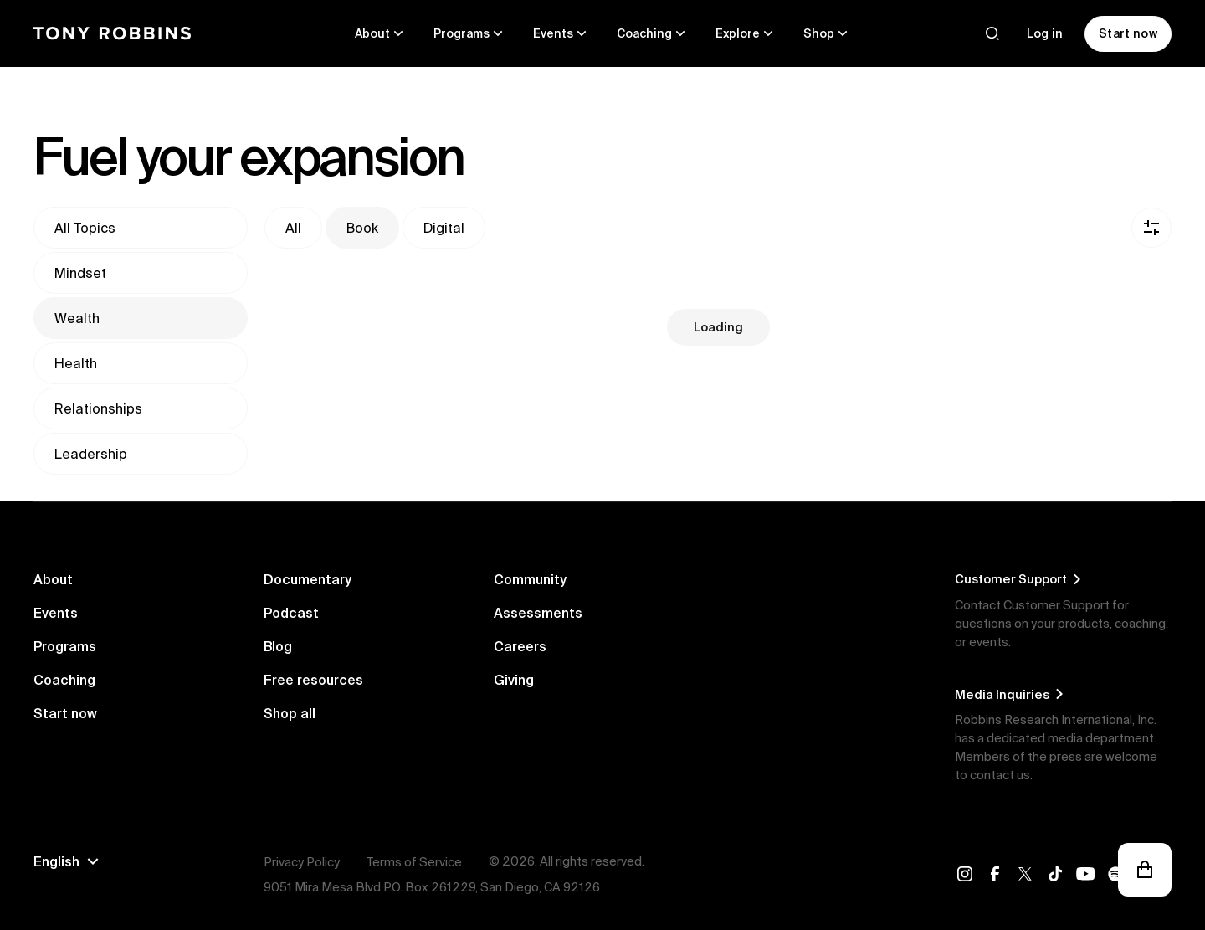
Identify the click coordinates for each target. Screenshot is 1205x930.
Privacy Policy (302, 862)
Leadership (90, 453)
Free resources (313, 679)
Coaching (64, 679)
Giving (514, 679)
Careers (520, 646)
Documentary (307, 579)
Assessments (538, 612)
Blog (278, 646)
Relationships (98, 408)
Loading (718, 327)
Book (362, 227)
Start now (65, 713)
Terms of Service (414, 862)
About (53, 579)
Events (55, 612)
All (293, 227)
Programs (64, 646)
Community (530, 579)
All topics (84, 227)
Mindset (80, 272)
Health (75, 363)
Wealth (77, 318)
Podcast (291, 612)
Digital (443, 227)
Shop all (289, 713)
